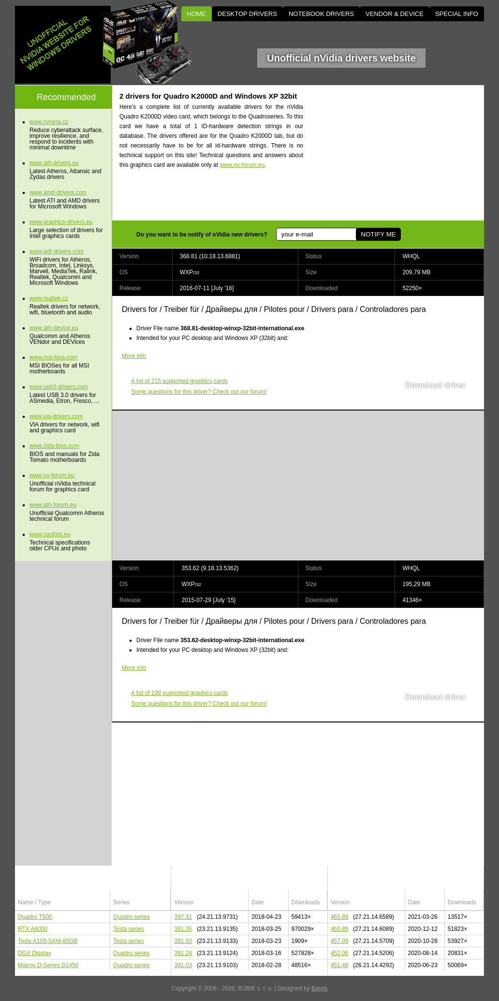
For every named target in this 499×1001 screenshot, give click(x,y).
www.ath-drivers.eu (54, 163)
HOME (196, 13)
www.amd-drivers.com (58, 192)
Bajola (319, 988)
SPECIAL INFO (456, 13)
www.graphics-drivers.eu (61, 222)
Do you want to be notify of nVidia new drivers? (201, 234)
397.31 (183, 916)
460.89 (340, 929)
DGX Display (34, 953)
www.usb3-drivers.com (58, 387)
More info (134, 356)
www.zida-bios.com (54, 446)
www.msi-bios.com (53, 357)
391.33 (183, 941)
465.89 (340, 916)
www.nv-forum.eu (242, 165)
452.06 (340, 953)
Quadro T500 (35, 916)
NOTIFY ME (375, 234)
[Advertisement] (402, 153)
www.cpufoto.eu (50, 534)
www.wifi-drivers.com (56, 251)
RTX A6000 (32, 929)
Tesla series (128, 929)
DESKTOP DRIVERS (247, 13)
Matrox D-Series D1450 (48, 965)
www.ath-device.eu (53, 328)
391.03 (183, 965)
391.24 (183, 953)
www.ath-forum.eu (52, 505)
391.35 (183, 929)
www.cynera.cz (48, 122)
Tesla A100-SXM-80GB (47, 941)
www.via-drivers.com (56, 416)
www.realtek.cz (48, 298)
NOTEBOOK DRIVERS (321, 13)
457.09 (340, 941)
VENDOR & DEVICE (395, 13)
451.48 (340, 965)
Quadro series (131, 916)
